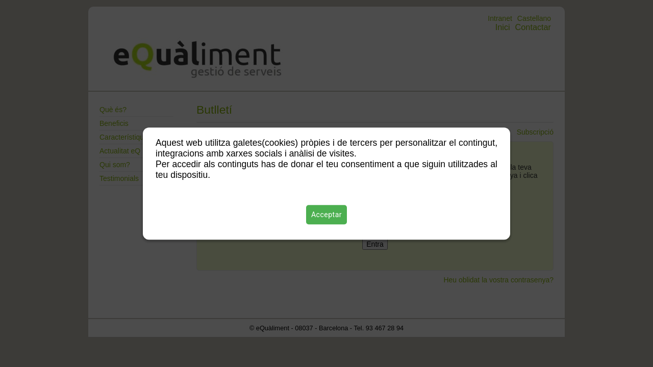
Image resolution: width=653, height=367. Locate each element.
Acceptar (326, 214)
